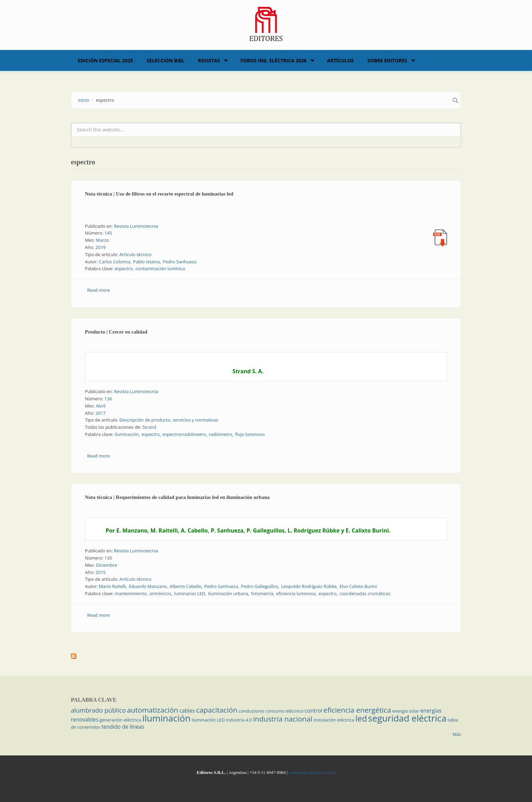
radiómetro (220, 434)
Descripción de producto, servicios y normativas (168, 420)
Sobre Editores (387, 60)
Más (457, 734)
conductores (251, 711)
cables (187, 710)
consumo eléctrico (285, 711)
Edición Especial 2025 (105, 60)
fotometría (262, 593)
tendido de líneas (122, 726)
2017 (101, 413)
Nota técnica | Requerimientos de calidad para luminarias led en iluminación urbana (177, 497)
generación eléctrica (120, 720)
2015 (101, 572)
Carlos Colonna (114, 262)
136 (108, 399)
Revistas (209, 60)
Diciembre (106, 565)
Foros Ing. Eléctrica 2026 (273, 60)
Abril (100, 406)
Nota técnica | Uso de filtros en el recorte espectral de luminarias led (159, 194)
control (313, 710)
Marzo (102, 240)
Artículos (340, 60)
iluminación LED (208, 720)
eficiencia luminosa (296, 593)
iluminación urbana (228, 593)
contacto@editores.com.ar (312, 772)
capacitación (216, 710)
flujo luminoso (250, 434)
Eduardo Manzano (148, 586)
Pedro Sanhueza (179, 262)
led (361, 718)
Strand (149, 427)
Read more (98, 290)
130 (108, 558)
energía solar (405, 711)
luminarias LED (189, 593)
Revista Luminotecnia (136, 226)
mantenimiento (131, 593)
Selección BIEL (166, 60)
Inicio (83, 100)
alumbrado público (98, 710)
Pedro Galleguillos (259, 586)
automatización (152, 710)
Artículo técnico (135, 254)
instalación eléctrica (334, 720)
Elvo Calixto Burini (358, 586)
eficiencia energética (357, 710)
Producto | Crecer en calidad (116, 332)
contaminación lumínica (160, 268)
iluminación (127, 434)
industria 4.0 (239, 720)
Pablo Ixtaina (146, 262)
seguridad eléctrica (407, 718)
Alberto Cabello (185, 586)
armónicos (161, 593)
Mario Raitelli (112, 586)
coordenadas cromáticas (365, 593)
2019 (101, 247)
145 (108, 233)
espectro (124, 268)
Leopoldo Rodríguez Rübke (309, 586)
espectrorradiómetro (184, 434)
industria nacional (282, 719)
